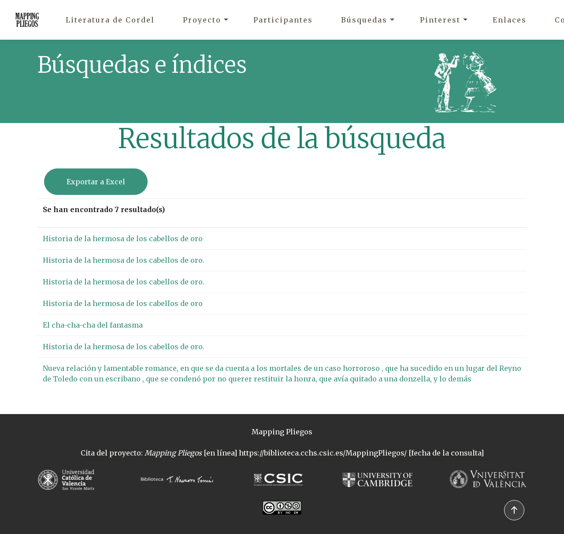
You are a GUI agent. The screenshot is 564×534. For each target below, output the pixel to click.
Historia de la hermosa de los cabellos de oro (123, 238)
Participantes (283, 19)
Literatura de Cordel (110, 19)
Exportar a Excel (96, 181)
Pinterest (440, 19)
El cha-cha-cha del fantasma (93, 325)
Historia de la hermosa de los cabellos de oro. (123, 260)
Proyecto (202, 19)
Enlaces (510, 19)
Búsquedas (364, 19)
